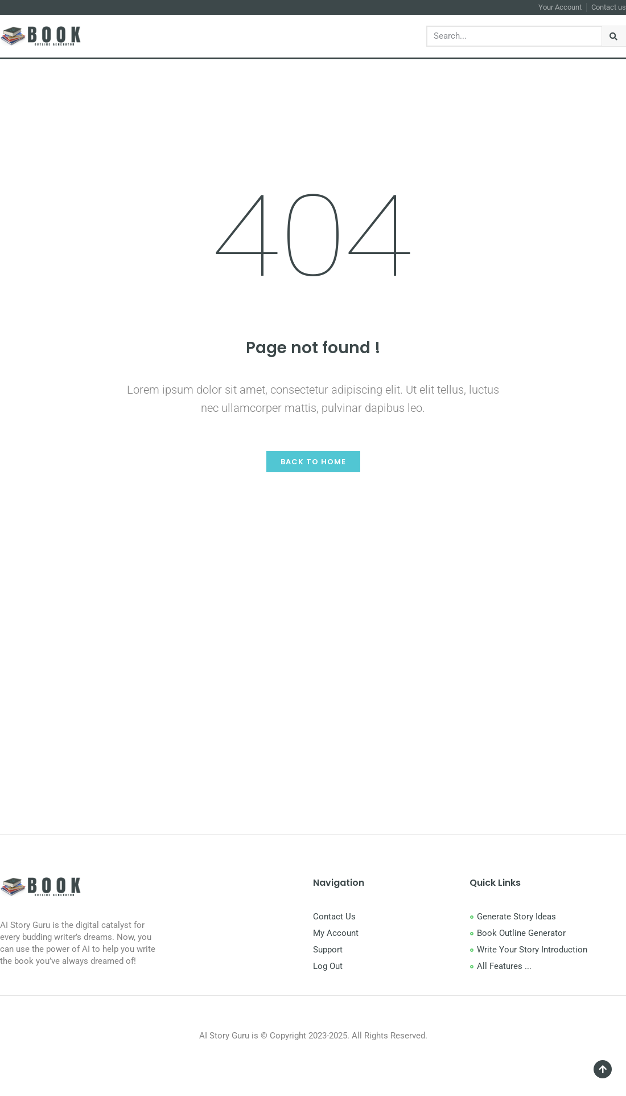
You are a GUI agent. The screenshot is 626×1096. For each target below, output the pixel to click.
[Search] (614, 36)
